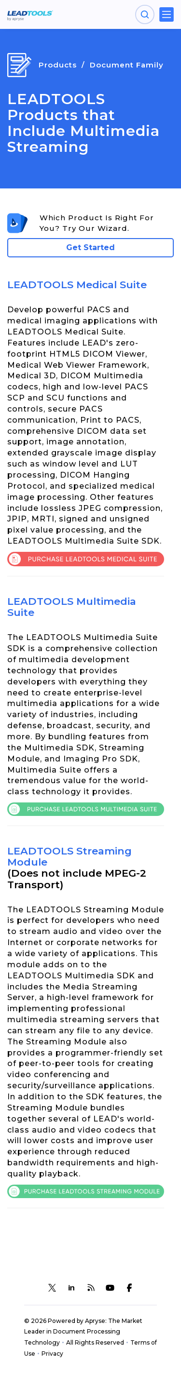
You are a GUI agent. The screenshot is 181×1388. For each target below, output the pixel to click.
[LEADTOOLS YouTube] (110, 1287)
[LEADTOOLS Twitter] (52, 1287)
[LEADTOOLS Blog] (90, 1287)
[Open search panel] (144, 14)
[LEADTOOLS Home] (30, 14)
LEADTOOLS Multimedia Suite (71, 606)
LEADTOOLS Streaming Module (69, 856)
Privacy (52, 1353)
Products (58, 64)
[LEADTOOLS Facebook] (129, 1287)
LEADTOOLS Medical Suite (77, 285)
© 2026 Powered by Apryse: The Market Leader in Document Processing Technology (83, 1332)
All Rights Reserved (95, 1342)
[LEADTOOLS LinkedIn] (71, 1287)
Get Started (90, 247)
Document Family (127, 64)
